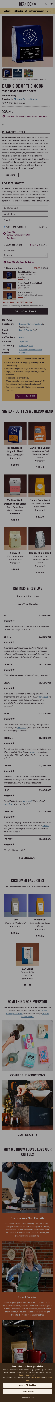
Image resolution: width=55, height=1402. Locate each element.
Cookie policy (31, 1375)
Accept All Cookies (27, 1385)
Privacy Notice (36, 1377)
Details (21, 1375)
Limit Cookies (28, 1391)
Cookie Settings (27, 1397)
